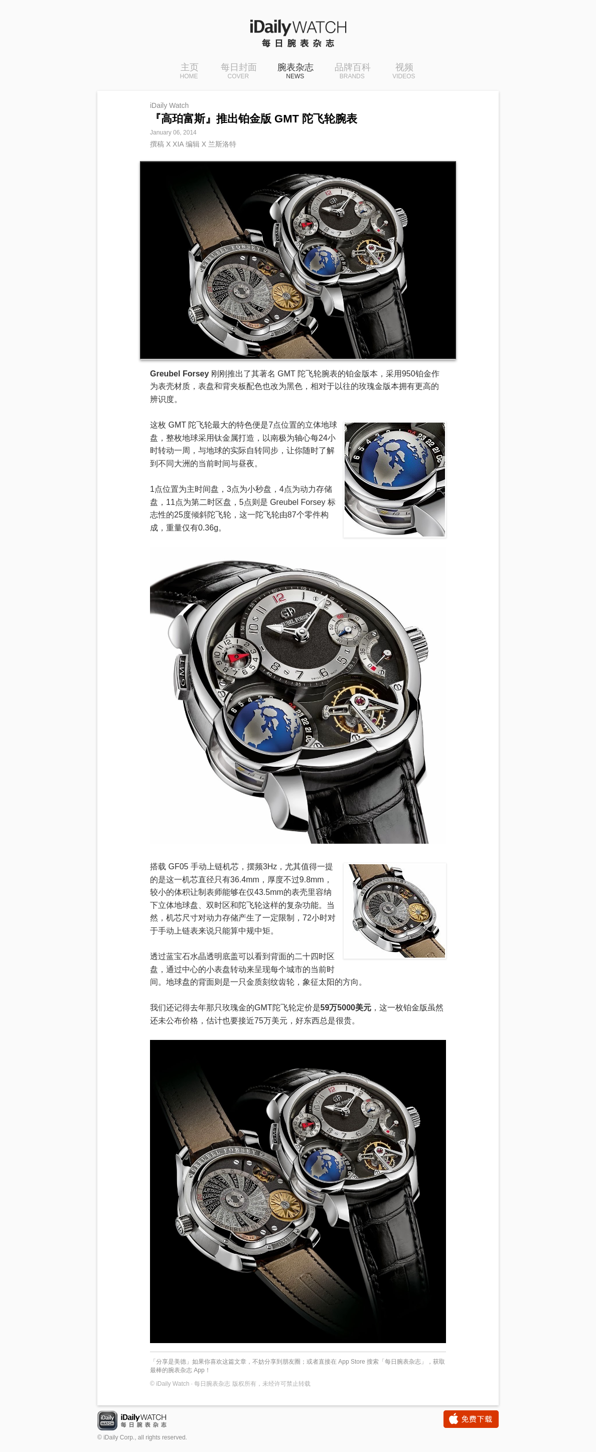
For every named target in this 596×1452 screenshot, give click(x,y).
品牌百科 (354, 72)
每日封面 (238, 72)
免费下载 (471, 1419)
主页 (188, 72)
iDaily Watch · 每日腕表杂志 (140, 1421)
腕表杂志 (295, 72)
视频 (404, 72)
